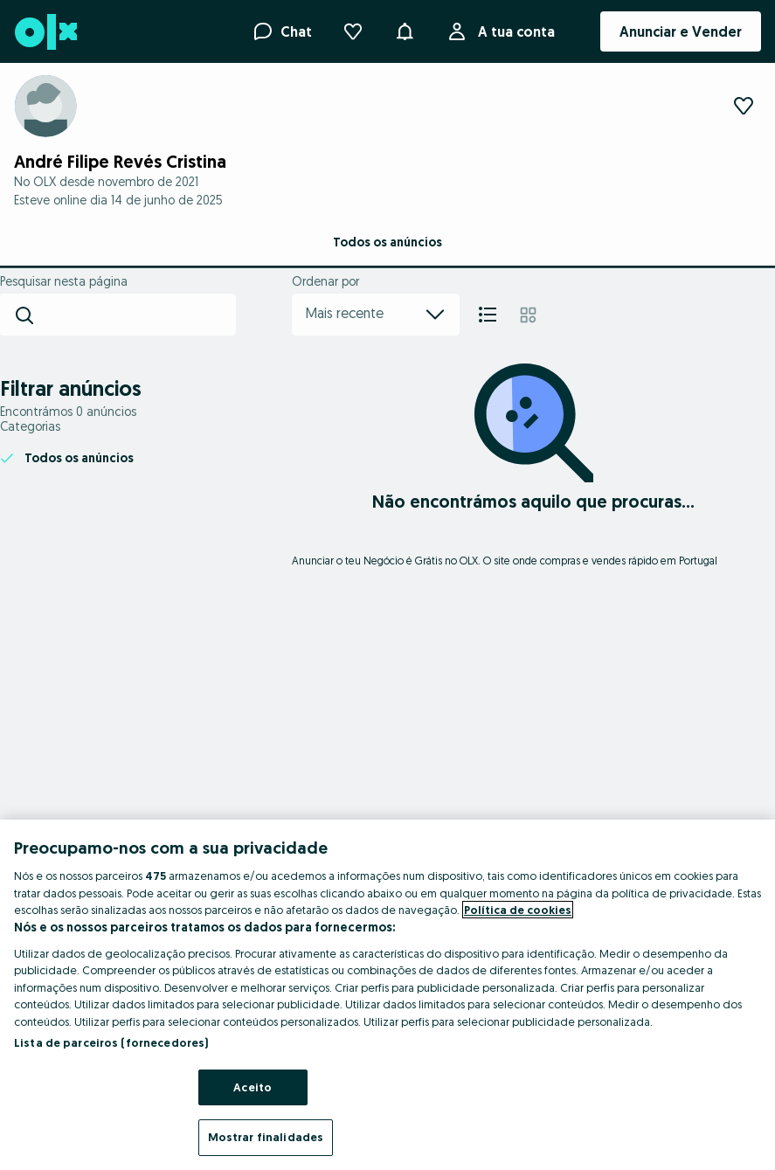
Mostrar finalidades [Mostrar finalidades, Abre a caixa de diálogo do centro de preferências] (265, 1137)
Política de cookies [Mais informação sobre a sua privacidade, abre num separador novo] (517, 910)
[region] (387, 995)
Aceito (252, 1087)
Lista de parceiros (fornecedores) (111, 1042)
